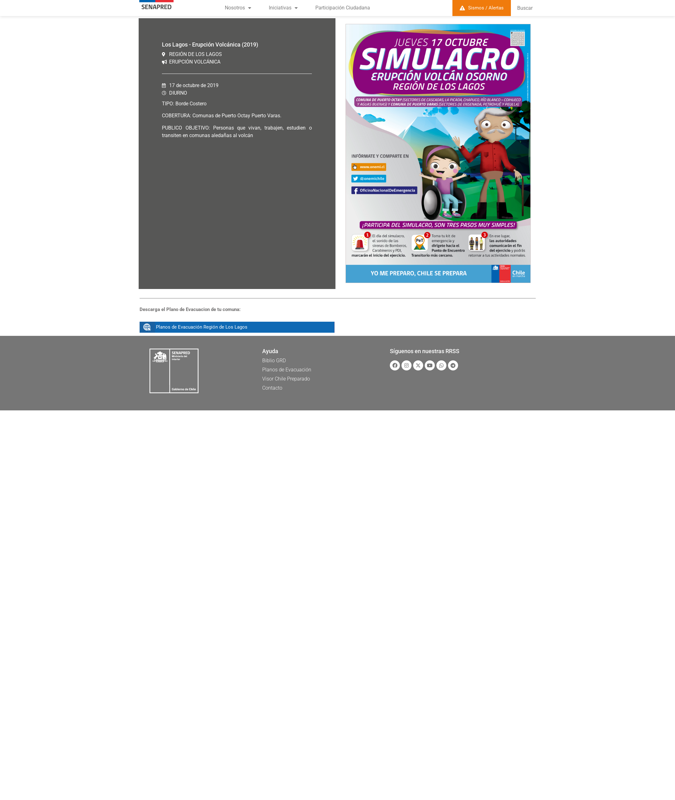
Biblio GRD (274, 361)
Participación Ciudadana (342, 8)
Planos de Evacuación (286, 370)
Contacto (272, 388)
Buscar (525, 8)
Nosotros (238, 8)
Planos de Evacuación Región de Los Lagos (201, 327)
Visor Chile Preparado (286, 379)
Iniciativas (283, 8)
